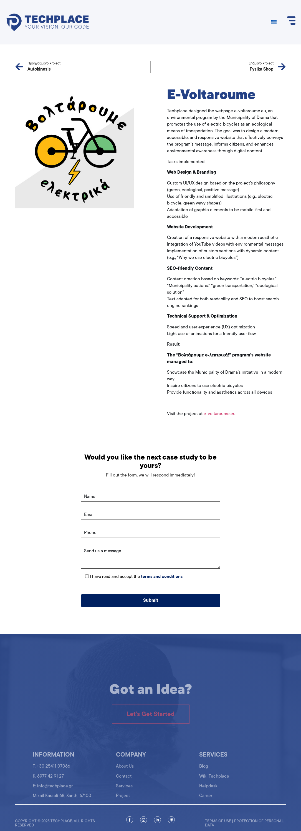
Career (205, 799)
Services (124, 789)
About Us (125, 769)
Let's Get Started (150, 720)
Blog (203, 769)
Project (123, 799)
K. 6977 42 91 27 (48, 779)
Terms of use (218, 825)
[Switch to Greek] (273, 22)
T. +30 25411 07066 (51, 769)
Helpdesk (208, 789)
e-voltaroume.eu (220, 414)
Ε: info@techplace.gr (53, 789)
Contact (123, 779)
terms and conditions (162, 577)
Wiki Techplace (214, 779)
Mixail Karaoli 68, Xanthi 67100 (62, 799)
